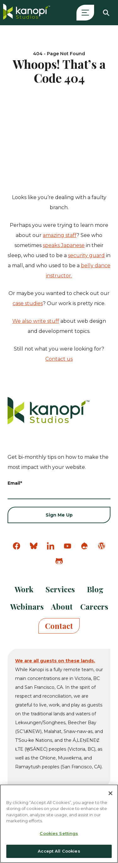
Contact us (59, 359)
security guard (86, 255)
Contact (59, 626)
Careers (94, 606)
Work (23, 589)
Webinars (27, 606)
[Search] (106, 13)
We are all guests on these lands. (55, 661)
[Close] (110, 793)
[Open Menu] (85, 13)
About (62, 606)
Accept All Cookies (59, 851)
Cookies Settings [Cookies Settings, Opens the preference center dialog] (59, 833)
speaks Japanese (64, 245)
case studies (28, 303)
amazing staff (59, 235)
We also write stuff (35, 321)
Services (60, 589)
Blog (95, 589)
